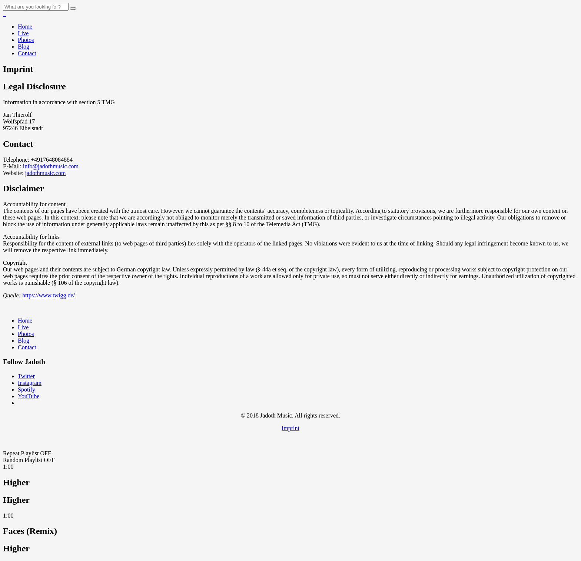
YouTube (28, 396)
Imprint (290, 428)
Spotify (26, 389)
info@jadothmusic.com (51, 166)
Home (25, 26)
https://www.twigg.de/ (48, 295)
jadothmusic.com (45, 173)
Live (23, 33)
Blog (23, 46)
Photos (26, 40)
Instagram (30, 383)
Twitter (26, 376)
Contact (27, 53)
